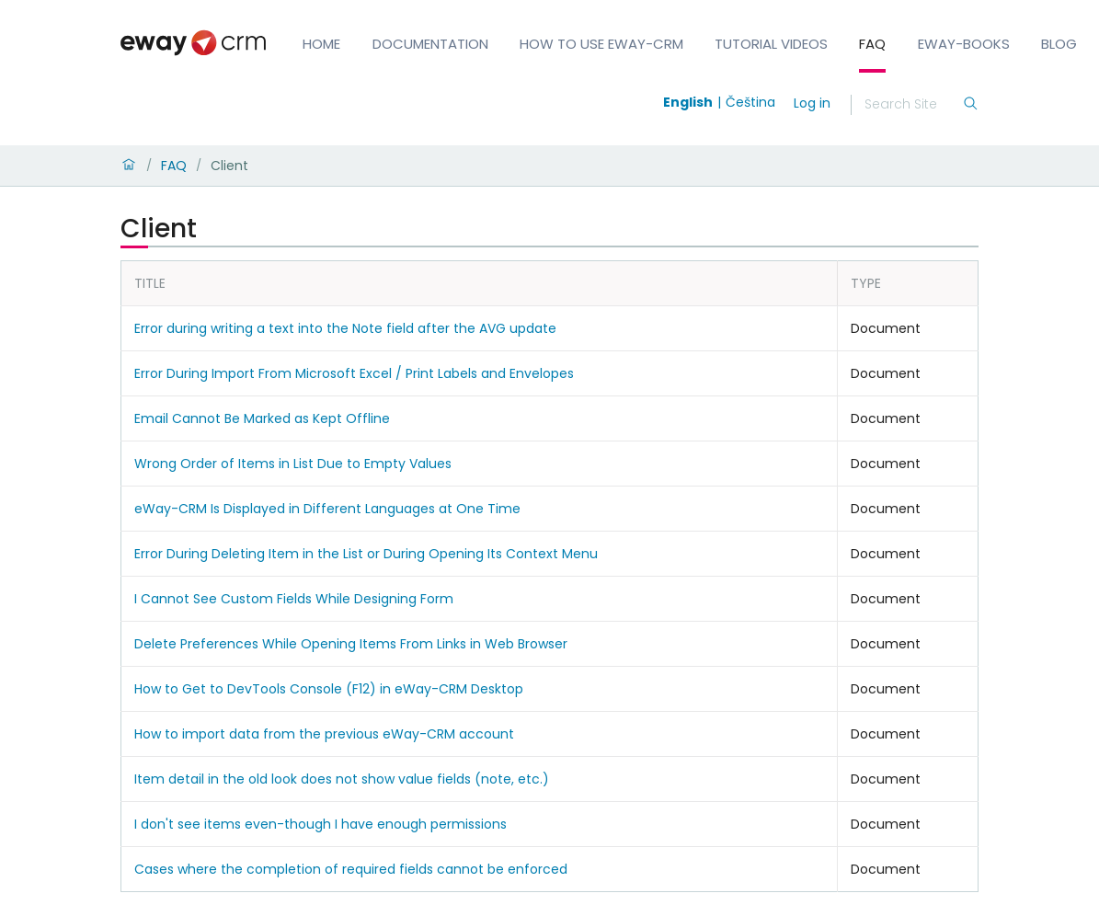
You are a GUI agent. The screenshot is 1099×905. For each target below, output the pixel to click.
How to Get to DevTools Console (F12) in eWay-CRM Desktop (328, 689)
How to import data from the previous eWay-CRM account (324, 734)
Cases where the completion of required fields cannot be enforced (350, 869)
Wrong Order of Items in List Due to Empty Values (293, 463)
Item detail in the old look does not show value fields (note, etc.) (341, 779)
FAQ (872, 43)
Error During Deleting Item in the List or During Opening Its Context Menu (366, 553)
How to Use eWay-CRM (601, 43)
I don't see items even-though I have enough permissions (320, 824)
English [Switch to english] (688, 102)
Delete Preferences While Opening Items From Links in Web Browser (350, 644)
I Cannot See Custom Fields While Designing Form (293, 599)
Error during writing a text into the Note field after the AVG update (345, 328)
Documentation (430, 43)
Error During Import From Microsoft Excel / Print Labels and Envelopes (354, 373)
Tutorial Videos (771, 43)
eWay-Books (964, 43)
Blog (1059, 43)
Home (321, 43)
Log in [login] (812, 103)
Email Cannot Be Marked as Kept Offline (262, 418)
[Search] (913, 105)
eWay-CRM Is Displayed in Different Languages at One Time (327, 508)
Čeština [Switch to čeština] (750, 102)
